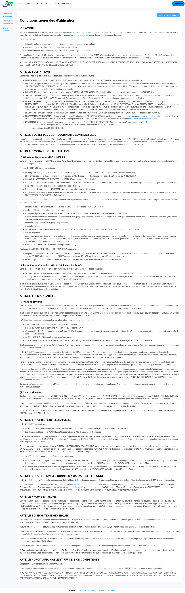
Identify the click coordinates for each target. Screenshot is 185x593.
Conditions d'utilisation (87, 590)
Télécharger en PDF (168, 15)
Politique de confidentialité (107, 590)
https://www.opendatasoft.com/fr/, (84, 32)
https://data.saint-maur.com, (132, 55)
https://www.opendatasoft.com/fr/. (143, 119)
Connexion (178, 4)
